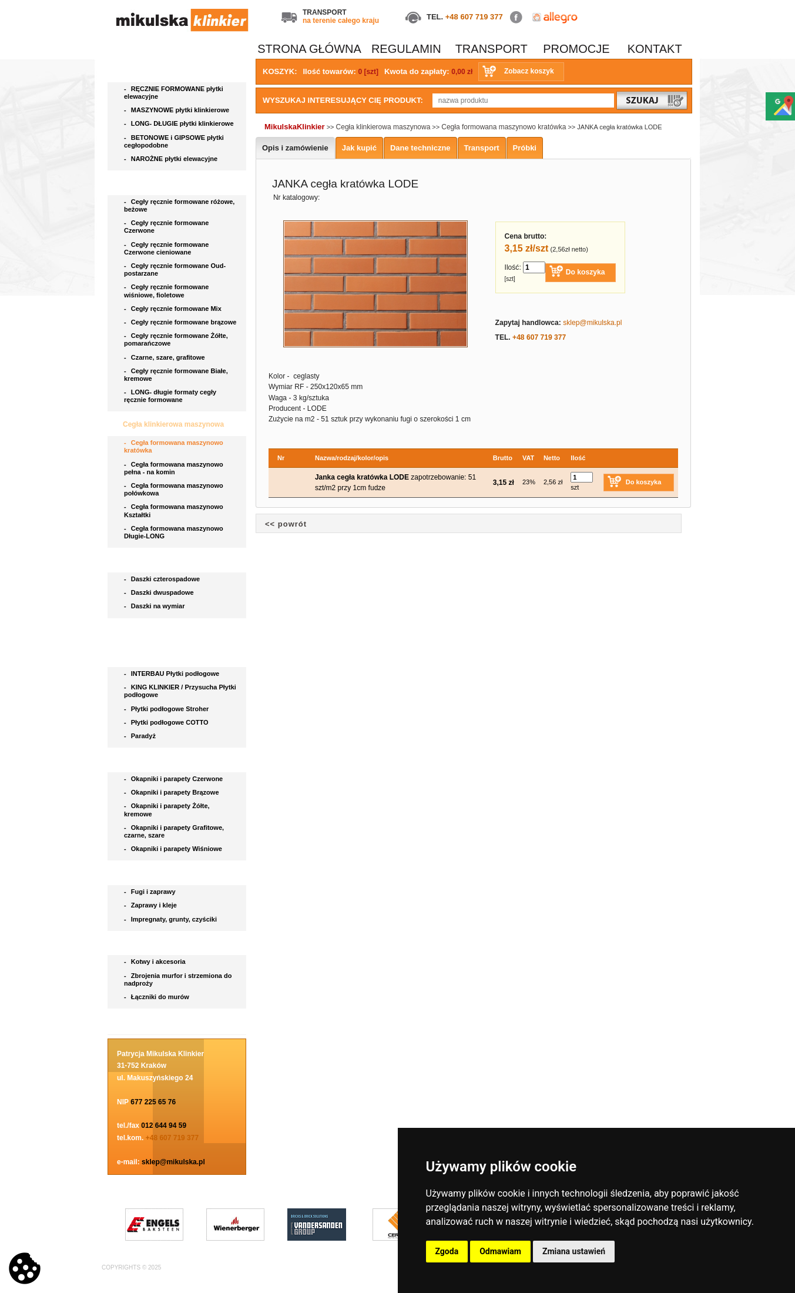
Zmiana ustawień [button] (573, 1251)
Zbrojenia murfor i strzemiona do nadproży (178, 979)
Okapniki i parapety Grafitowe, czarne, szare (174, 831)
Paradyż (140, 735)
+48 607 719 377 (474, 16)
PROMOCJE (576, 48)
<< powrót (286, 524)
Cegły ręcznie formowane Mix (174, 308)
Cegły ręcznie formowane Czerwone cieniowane (166, 248)
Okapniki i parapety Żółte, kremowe (167, 809)
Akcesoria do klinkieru (161, 944)
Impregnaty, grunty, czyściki (171, 919)
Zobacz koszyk (529, 71)
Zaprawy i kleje (151, 905)
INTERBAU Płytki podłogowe (173, 673)
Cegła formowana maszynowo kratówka (173, 446)
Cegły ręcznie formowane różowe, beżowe (179, 205)
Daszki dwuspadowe (160, 592)
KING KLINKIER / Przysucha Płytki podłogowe (180, 691)
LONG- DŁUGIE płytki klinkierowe (180, 123)
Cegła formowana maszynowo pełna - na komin (173, 468)
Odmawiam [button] (500, 1251)
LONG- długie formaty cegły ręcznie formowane (170, 395)
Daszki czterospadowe (163, 578)
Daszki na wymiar (155, 605)
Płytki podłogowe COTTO (167, 722)
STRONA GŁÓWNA (309, 48)
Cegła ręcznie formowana (166, 183)
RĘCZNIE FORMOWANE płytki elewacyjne (173, 92)
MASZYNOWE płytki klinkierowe (177, 109)
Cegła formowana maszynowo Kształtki (173, 510)
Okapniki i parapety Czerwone (174, 778)
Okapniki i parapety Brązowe (172, 792)
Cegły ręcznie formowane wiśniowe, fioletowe (166, 290)
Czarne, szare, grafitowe (166, 357)
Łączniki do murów (157, 996)
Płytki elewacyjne (153, 70)
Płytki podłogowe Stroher (167, 708)
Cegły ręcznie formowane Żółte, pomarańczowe (176, 339)
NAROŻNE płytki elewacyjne (171, 158)
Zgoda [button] (447, 1251)
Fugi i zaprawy (150, 891)
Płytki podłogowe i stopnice (170, 655)
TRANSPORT (491, 48)
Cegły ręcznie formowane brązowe (181, 322)
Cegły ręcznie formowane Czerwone (166, 226)
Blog (131, 1021)
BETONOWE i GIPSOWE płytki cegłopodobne (174, 141)
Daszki (135, 561)
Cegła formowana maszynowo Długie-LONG (173, 532)
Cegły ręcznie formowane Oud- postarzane (175, 269)
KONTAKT (655, 48)
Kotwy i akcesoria (155, 961)
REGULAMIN (406, 48)
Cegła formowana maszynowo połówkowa (173, 489)
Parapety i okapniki (156, 760)
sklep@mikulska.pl (173, 1162)
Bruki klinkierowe (153, 631)
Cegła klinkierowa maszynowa (174, 424)
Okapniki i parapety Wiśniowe (174, 848)
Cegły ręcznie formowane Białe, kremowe (176, 374)
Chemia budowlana (156, 873)
